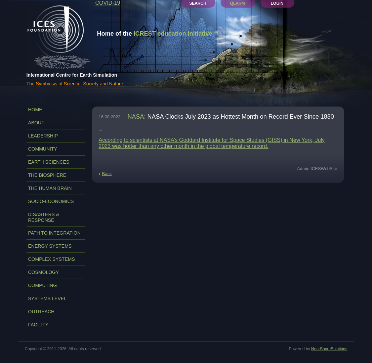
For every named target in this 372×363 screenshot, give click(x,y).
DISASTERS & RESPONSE (43, 217)
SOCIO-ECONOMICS (51, 201)
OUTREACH (41, 311)
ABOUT (36, 122)
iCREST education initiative (173, 33)
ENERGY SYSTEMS (50, 246)
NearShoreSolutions (329, 349)
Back (107, 173)
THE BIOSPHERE (47, 175)
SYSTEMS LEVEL (47, 298)
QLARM (237, 3)
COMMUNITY (42, 149)
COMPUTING (42, 285)
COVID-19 (107, 3)
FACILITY (38, 324)
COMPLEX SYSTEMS (51, 259)
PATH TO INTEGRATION (54, 233)
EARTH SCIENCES (49, 162)
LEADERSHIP (43, 135)
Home (35, 109)
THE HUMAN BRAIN (50, 188)
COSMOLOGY (43, 272)
